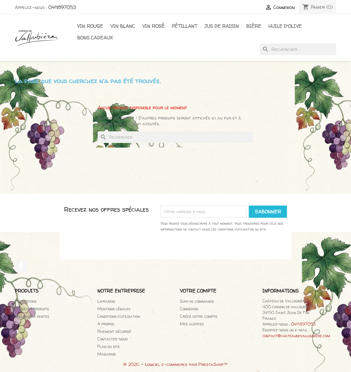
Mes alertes (192, 323)
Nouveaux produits (32, 308)
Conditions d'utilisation (118, 316)
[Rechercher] (298, 49)
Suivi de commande (197, 301)
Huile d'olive (285, 26)
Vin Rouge (90, 26)
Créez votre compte (198, 316)
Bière (253, 26)
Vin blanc (122, 26)
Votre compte (198, 291)
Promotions (25, 301)
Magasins (106, 354)
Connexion (189, 308)
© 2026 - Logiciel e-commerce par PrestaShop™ (175, 364)
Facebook (21, 266)
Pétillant (184, 26)
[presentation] (224, 248)
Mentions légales (113, 308)
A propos (105, 323)
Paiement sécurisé (114, 331)
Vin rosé (153, 26)
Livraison (106, 301)
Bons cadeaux (95, 38)
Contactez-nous (112, 339)
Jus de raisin (221, 26)
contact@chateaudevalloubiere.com (296, 335)
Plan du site (108, 346)
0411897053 (62, 7)
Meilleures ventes (32, 316)
